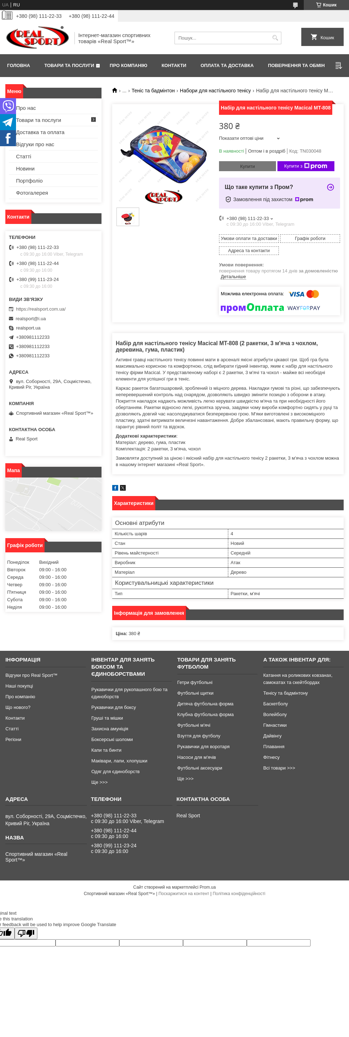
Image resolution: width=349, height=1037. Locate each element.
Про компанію (128, 65)
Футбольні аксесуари (199, 768)
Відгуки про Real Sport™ (31, 675)
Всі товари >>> (279, 768)
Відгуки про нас (35, 144)
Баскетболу (275, 703)
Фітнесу (271, 757)
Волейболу (275, 714)
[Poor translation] (26, 933)
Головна (18, 65)
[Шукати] (275, 38)
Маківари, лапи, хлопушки (119, 760)
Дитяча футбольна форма (205, 703)
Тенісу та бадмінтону (285, 693)
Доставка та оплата (40, 132)
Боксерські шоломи (112, 739)
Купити (247, 166)
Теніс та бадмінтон (153, 90)
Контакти (174, 65)
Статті (23, 156)
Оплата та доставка (227, 65)
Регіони (13, 739)
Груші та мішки (107, 718)
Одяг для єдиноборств (115, 771)
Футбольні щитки (195, 693)
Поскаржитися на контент (183, 893)
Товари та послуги (69, 65)
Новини (25, 168)
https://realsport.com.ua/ (41, 309)
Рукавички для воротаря (203, 746)
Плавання (274, 746)
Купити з (305, 166)
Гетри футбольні (195, 682)
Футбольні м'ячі (193, 725)
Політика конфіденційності (239, 893)
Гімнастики (275, 725)
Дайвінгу (272, 736)
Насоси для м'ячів (196, 757)
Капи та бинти (106, 750)
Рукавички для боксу (113, 707)
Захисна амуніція (109, 728)
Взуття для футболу (198, 736)
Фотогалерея (32, 193)
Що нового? (17, 707)
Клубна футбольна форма (205, 714)
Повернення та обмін (296, 65)
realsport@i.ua (31, 318)
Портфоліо (29, 181)
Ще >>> (99, 782)
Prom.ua (208, 887)
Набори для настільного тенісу (215, 90)
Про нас (26, 108)
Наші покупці (19, 686)
